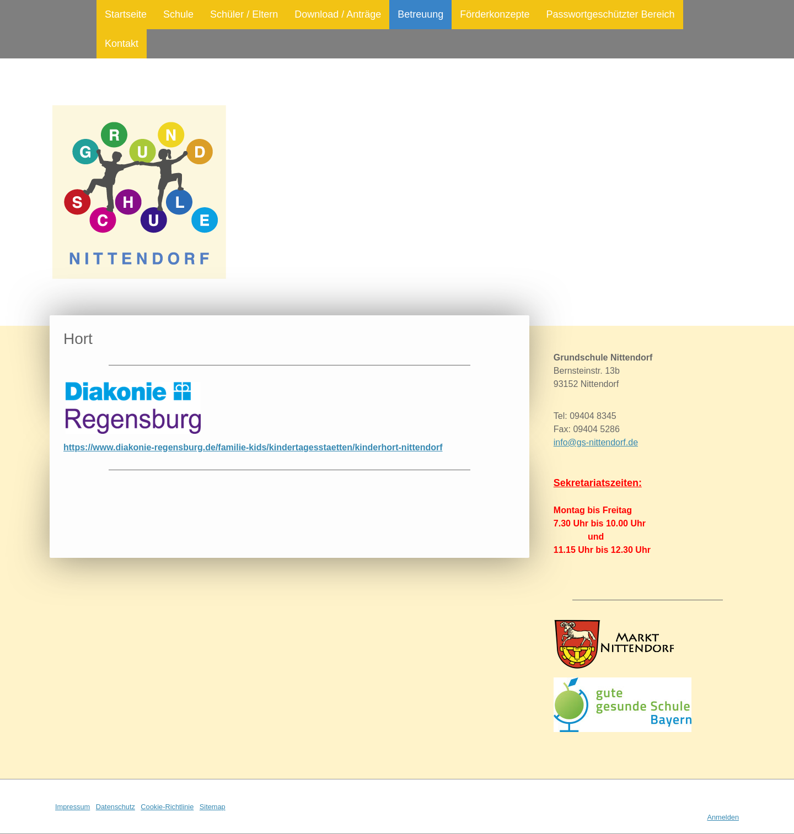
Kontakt (121, 43)
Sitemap (213, 807)
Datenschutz (115, 807)
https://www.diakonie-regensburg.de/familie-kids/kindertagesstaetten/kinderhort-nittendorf (253, 447)
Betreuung (420, 14)
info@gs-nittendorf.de (596, 442)
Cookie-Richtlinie (167, 807)
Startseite (126, 14)
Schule (178, 14)
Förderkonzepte (494, 14)
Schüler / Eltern (244, 14)
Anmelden (723, 817)
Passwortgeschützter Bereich (610, 14)
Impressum (72, 807)
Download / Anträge (337, 14)
